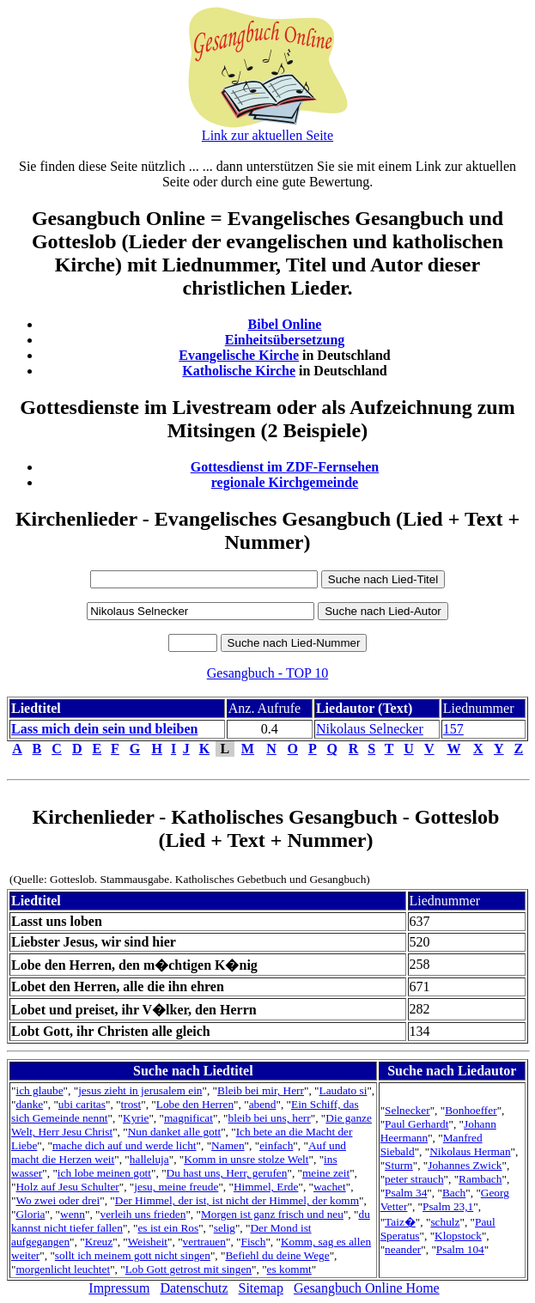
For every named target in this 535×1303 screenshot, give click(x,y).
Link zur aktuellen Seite (267, 135)
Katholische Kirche (238, 370)
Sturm (399, 1165)
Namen (228, 1145)
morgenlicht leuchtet (62, 1269)
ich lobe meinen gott (104, 1172)
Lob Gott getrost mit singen (188, 1269)
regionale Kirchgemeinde (284, 482)
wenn (72, 1214)
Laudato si (343, 1090)
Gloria (30, 1214)
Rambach (480, 1178)
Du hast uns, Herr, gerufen (227, 1172)
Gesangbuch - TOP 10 (267, 673)
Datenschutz (194, 1288)
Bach (453, 1192)
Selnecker (407, 1110)
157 (453, 729)
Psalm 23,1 (448, 1206)
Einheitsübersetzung (285, 339)
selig (224, 1227)
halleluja (149, 1159)
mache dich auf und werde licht (124, 1145)
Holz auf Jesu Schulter (67, 1186)
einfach (276, 1145)
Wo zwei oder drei (57, 1200)
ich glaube (39, 1090)
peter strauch (414, 1178)
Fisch (252, 1241)
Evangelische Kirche (239, 355)
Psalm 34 (406, 1192)
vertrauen (204, 1241)
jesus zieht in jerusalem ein (140, 1090)
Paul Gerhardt (416, 1123)
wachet (329, 1186)
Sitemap (261, 1288)
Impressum (118, 1288)
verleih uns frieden (142, 1214)
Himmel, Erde (266, 1186)
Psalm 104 (460, 1249)
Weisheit (147, 1241)
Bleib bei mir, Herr (260, 1090)
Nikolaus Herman (469, 1151)
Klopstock (458, 1235)
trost (131, 1104)
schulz (444, 1221)
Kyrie (136, 1117)
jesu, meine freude (176, 1186)
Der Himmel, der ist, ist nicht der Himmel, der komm (237, 1200)
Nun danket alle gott (174, 1131)
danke (29, 1104)
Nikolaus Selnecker (369, 729)
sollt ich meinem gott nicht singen (132, 1255)
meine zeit (326, 1172)
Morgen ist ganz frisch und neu (272, 1214)
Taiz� (400, 1221)
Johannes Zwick (465, 1165)
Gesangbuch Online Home (367, 1288)
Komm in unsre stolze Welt (246, 1159)
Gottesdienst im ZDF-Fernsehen (285, 467)
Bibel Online (285, 324)
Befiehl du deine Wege (277, 1255)
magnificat (188, 1117)
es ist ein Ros (167, 1227)
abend (263, 1104)
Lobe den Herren (195, 1104)
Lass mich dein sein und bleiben (104, 729)
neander (403, 1249)
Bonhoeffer (470, 1110)
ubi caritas (82, 1104)
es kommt (289, 1269)
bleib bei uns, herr (269, 1117)
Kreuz (99, 1241)
